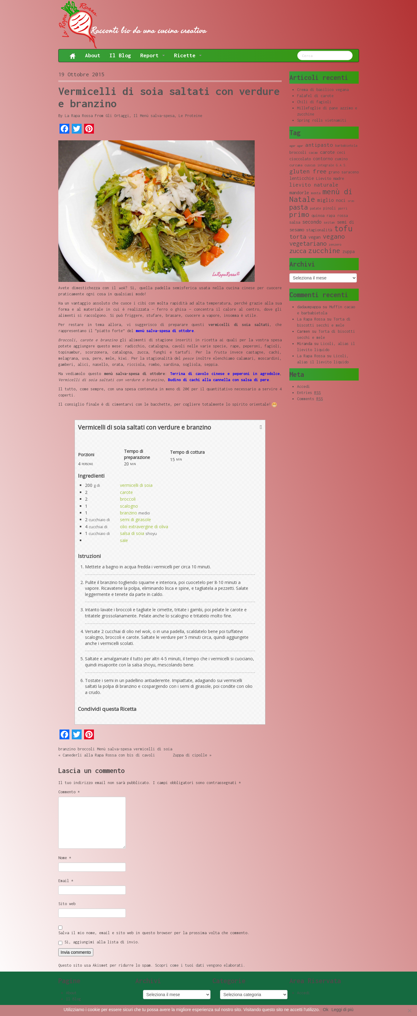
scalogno (129, 506)
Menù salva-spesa (114, 749)
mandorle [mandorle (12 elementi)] (299, 192)
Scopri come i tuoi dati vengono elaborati (199, 965)
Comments (310, 398)
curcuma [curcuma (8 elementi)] (295, 165)
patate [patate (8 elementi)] (315, 208)
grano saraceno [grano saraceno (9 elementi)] (344, 172)
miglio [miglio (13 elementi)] (325, 200)
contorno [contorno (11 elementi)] (323, 158)
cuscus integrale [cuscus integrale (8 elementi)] (319, 165)
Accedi (303, 386)
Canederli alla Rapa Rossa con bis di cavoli (109, 755)
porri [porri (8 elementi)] (342, 208)
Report (152, 55)
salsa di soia (132, 533)
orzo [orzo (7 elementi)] (351, 201)
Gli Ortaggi (117, 115)
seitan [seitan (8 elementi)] (329, 222)
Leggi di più (342, 1009)
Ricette (188, 55)
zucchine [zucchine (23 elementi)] (324, 250)
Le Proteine (190, 115)
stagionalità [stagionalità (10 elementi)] (319, 229)
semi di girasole (135, 519)
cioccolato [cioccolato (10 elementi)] (300, 158)
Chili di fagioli (314, 102)
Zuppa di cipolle (190, 755)
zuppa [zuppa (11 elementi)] (348, 251)
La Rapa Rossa (79, 115)
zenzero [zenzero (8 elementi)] (335, 244)
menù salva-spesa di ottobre (165, 330)
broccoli (128, 499)
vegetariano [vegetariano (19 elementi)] (307, 243)
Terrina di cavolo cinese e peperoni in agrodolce (225, 373)
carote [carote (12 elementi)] (327, 152)
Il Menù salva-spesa (153, 115)
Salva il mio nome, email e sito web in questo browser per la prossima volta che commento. (153, 933)
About (92, 55)
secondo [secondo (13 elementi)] (312, 222)
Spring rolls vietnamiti (321, 120)
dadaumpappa (309, 307)
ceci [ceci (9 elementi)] (341, 152)
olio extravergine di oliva (144, 526)
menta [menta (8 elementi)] (315, 193)
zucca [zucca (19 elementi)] (297, 250)
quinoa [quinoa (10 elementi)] (317, 215)
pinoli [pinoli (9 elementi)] (329, 208)
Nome (64, 857)
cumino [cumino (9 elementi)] (341, 159)
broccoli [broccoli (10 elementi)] (298, 152)
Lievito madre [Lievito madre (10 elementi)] (330, 178)
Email (65, 880)
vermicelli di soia (136, 485)
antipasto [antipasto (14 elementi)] (319, 145)
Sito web (66, 903)
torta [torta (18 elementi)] (297, 236)
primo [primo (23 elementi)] (299, 214)
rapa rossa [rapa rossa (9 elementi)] (337, 215)
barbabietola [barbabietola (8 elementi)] (346, 145)
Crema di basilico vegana (323, 89)
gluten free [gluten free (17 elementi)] (307, 171)
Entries (309, 392)
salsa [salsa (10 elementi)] (294, 222)
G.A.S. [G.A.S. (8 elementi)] (341, 165)
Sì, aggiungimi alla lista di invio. (99, 942)
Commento (69, 792)
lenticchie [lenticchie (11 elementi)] (301, 178)
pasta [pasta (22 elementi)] (298, 207)
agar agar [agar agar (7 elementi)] (296, 145)
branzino (128, 513)
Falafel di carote (315, 95)
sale (124, 540)
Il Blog (120, 55)
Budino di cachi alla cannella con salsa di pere (218, 379)
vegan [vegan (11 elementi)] (314, 237)
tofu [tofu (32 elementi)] (343, 228)
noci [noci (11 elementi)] (341, 200)
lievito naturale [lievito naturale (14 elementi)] (313, 185)
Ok (325, 1009)
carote (126, 492)
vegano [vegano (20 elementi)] (334, 236)
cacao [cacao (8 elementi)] (313, 152)
